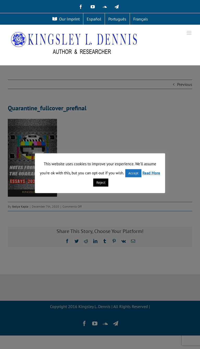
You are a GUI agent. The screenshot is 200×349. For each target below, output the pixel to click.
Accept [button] (133, 173)
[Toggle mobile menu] (189, 33)
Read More (151, 172)
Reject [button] (100, 182)
